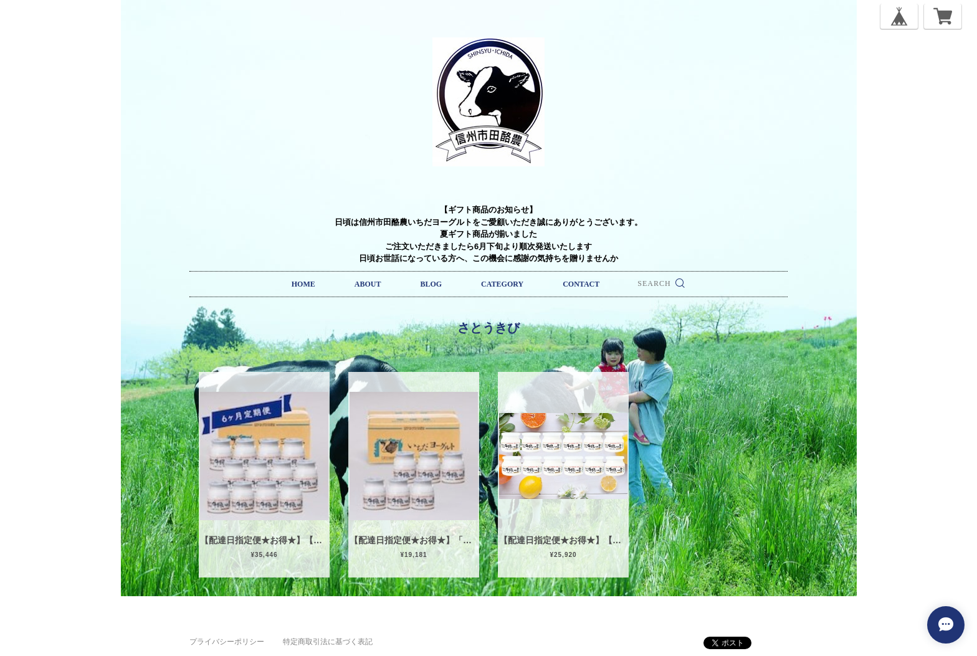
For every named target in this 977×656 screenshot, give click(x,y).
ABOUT (368, 284)
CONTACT (581, 284)
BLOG (431, 284)
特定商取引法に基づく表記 (328, 641)
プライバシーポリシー (226, 641)
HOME (303, 284)
